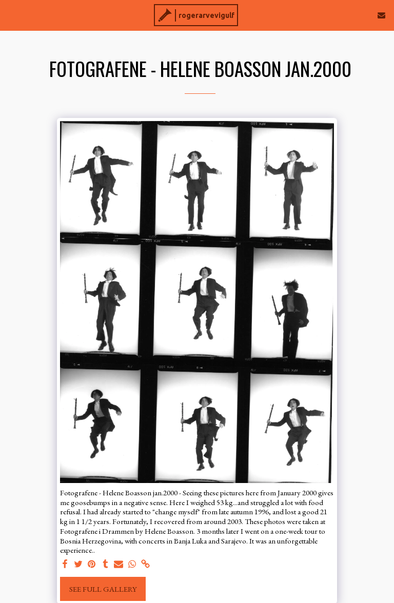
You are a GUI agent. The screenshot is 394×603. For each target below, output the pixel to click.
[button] (11, 15)
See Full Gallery (103, 589)
